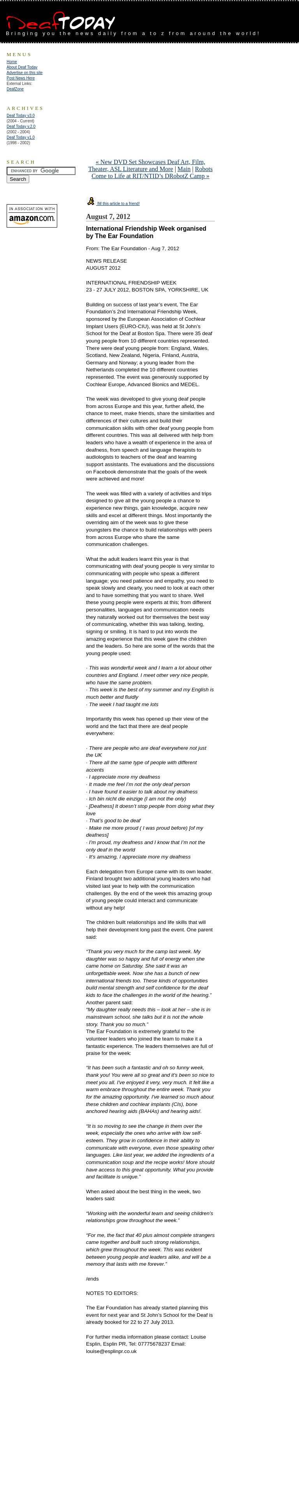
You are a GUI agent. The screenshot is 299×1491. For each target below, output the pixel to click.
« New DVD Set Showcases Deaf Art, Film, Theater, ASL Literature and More (146, 165)
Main (184, 169)
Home (12, 62)
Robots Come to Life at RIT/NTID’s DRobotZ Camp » (152, 172)
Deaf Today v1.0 (21, 137)
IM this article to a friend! (113, 203)
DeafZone (15, 89)
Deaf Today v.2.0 (21, 126)
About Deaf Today (22, 67)
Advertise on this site (24, 73)
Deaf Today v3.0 (21, 115)
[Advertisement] (207, 18)
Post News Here (21, 78)
